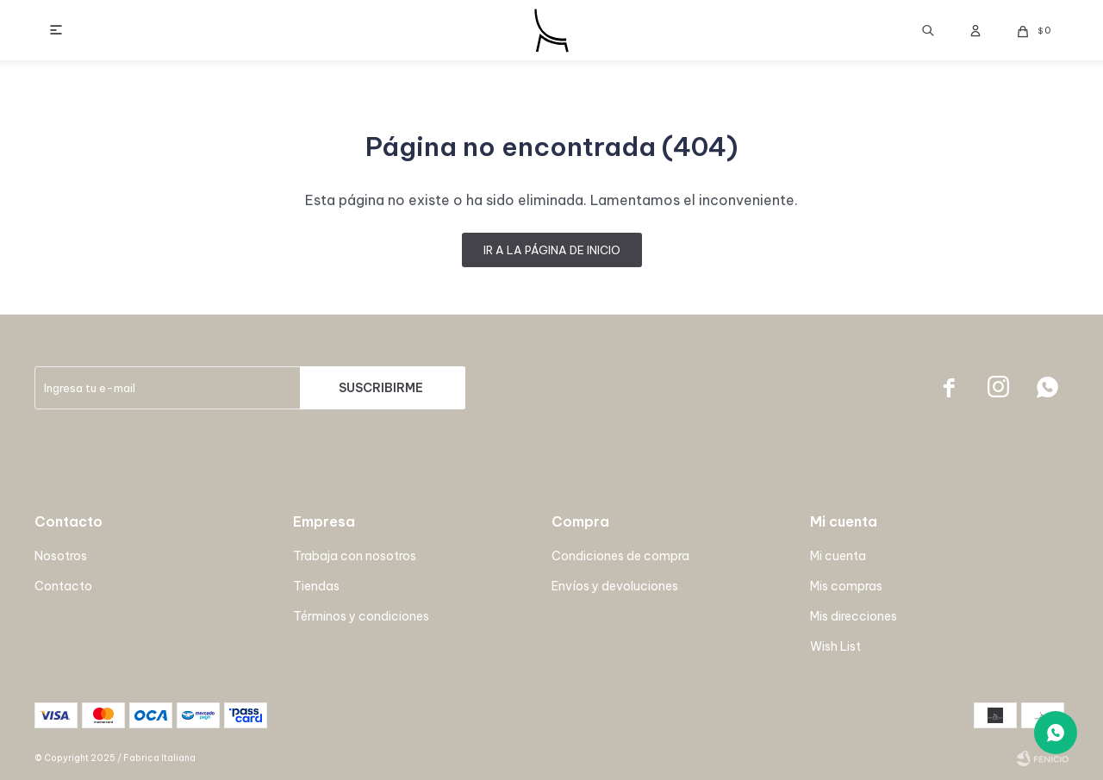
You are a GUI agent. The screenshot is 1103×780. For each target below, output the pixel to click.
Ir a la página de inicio (551, 250)
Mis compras (846, 586)
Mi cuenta (838, 556)
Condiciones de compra (620, 556)
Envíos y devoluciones (615, 586)
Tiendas (316, 586)
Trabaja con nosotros (354, 556)
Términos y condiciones (361, 616)
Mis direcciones (853, 616)
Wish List (835, 646)
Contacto (63, 586)
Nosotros (60, 556)
